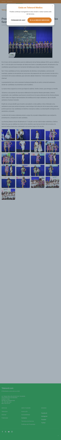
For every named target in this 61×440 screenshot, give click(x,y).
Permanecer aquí (18, 20)
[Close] (53, 6)
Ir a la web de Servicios (39, 20)
